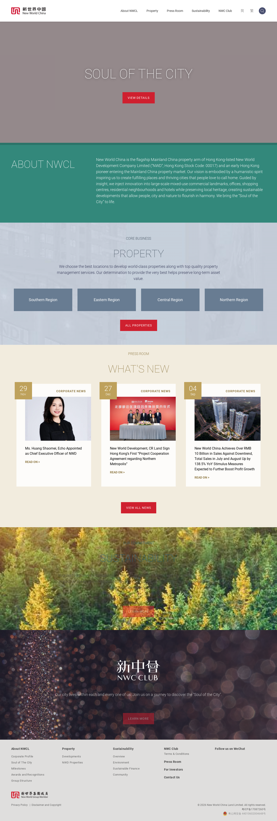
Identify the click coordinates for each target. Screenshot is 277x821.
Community (120, 774)
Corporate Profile (22, 756)
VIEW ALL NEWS (138, 507)
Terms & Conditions (176, 753)
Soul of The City (21, 762)
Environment (121, 762)
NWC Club (225, 11)
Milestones (18, 768)
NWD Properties (72, 762)
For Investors (173, 769)
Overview (119, 756)
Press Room (175, 11)
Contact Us (172, 777)
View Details (139, 98)
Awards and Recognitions (27, 774)
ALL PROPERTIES (138, 325)
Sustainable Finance (126, 768)
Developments (71, 756)
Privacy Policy (19, 805)
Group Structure (21, 780)
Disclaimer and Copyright (46, 805)
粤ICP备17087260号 (254, 809)
